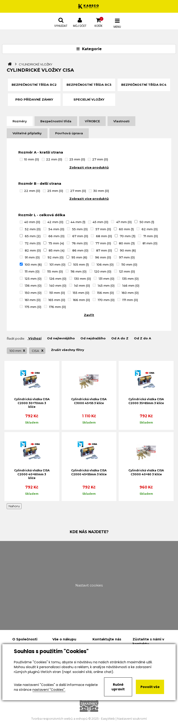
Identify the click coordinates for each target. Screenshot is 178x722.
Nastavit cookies (89, 585)
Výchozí (34, 338)
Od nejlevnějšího (60, 338)
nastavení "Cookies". (48, 689)
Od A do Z (119, 338)
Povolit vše (150, 687)
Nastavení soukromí (132, 718)
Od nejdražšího (92, 338)
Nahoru (14, 506)
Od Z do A (142, 338)
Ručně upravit (118, 686)
